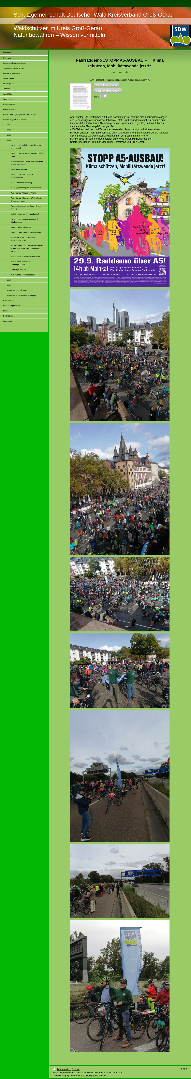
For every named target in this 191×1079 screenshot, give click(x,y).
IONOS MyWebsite (90, 1075)
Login (184, 1068)
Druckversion (62, 1069)
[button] (106, 85)
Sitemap (76, 1069)
